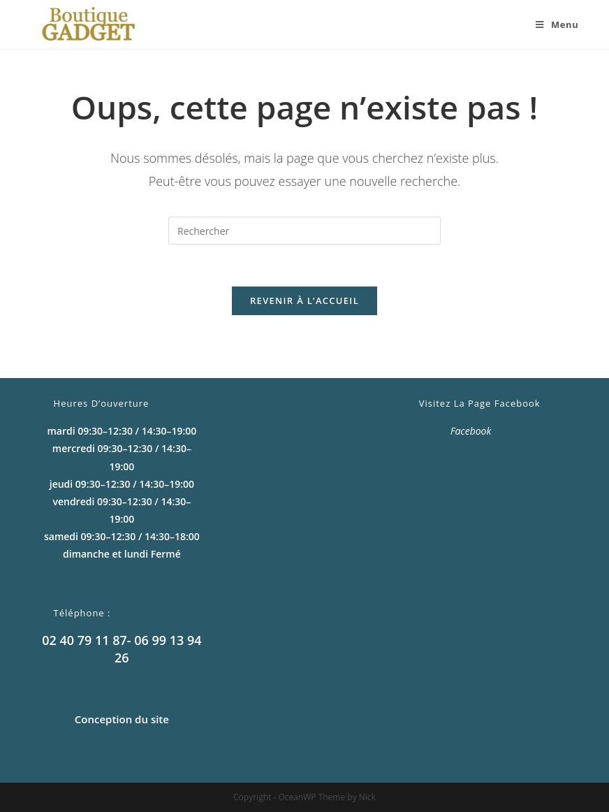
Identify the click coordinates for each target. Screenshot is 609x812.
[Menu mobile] (551, 24)
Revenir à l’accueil (304, 300)
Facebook (471, 430)
